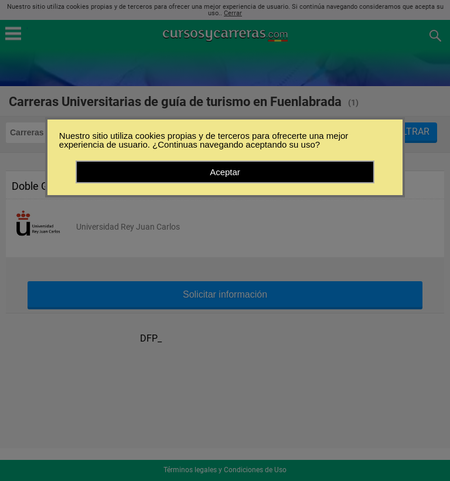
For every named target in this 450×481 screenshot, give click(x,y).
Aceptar (225, 172)
